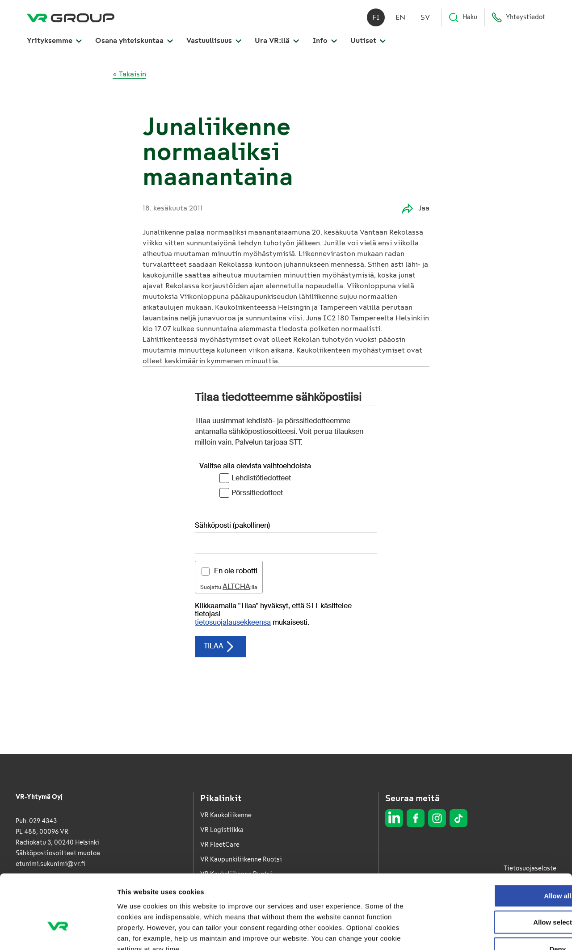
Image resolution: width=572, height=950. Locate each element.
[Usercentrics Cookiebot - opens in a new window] (58, 932)
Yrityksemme (54, 41)
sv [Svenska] (425, 17)
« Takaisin (129, 74)
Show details (469, 932)
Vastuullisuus (213, 41)
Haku (462, 18)
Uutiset (368, 41)
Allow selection (497, 866)
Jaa (415, 208)
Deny (497, 892)
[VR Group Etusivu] (70, 18)
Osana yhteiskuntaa (134, 41)
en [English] (400, 17)
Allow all (497, 839)
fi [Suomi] (376, 17)
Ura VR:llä (277, 41)
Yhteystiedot (518, 18)
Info (324, 41)
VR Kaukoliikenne (226, 815)
